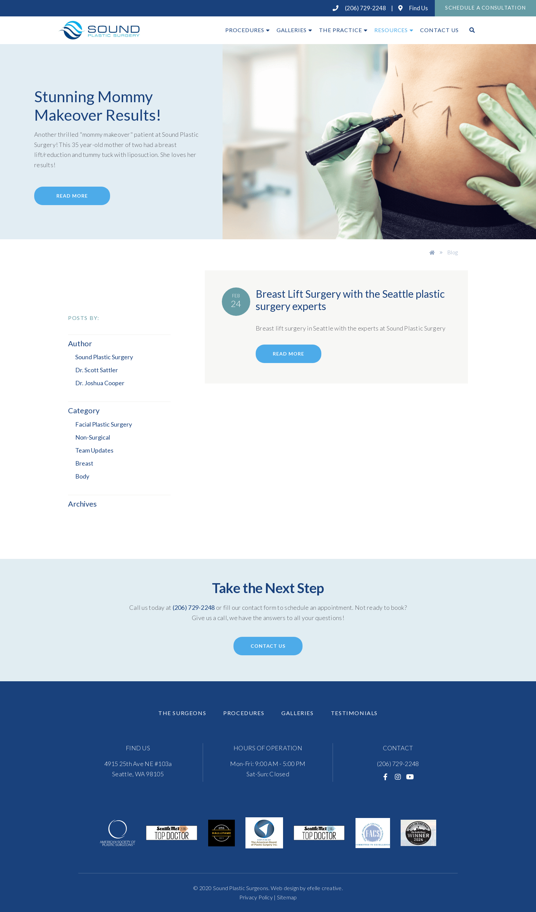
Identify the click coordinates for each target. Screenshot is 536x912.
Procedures (244, 30)
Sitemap (287, 897)
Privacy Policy (256, 897)
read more (288, 354)
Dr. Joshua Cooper (99, 383)
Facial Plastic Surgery (103, 424)
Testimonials (354, 713)
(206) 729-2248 (359, 8)
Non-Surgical (92, 437)
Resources (391, 30)
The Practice (340, 30)
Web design (285, 888)
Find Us (413, 8)
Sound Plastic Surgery (104, 357)
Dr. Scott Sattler (96, 370)
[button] (116, 504)
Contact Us (439, 30)
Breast (84, 463)
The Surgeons (182, 713)
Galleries (292, 30)
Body (82, 476)
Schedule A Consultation (485, 7)
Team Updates (94, 450)
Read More (72, 196)
